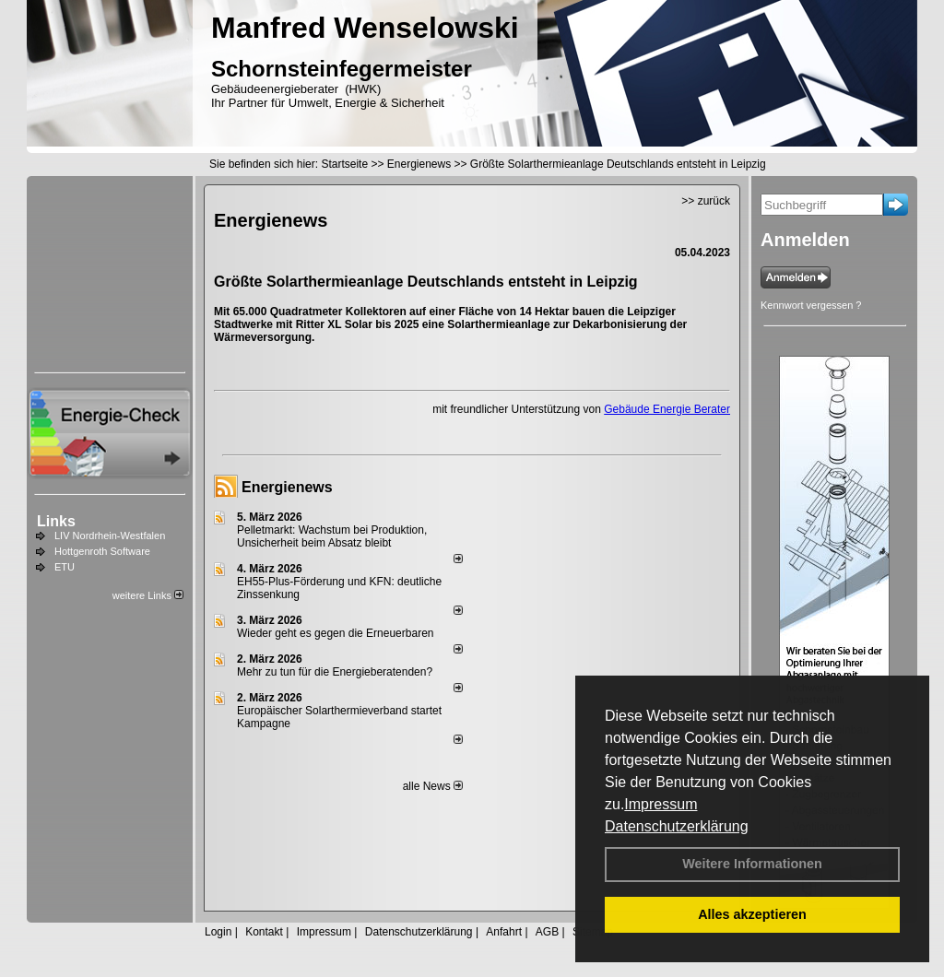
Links (56, 521)
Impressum (660, 804)
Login (218, 931)
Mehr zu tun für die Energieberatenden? (334, 671)
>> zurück (705, 200)
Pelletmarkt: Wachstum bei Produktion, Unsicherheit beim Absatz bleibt (332, 536)
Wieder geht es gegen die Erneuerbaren (335, 633)
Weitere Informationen (752, 863)
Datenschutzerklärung (677, 826)
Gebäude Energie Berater (667, 409)
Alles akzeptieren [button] (752, 914)
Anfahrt (504, 931)
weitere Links (147, 595)
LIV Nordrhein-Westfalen (109, 535)
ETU (64, 566)
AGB (547, 931)
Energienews (287, 487)
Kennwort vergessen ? (811, 305)
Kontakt (264, 931)
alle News (433, 786)
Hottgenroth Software (102, 551)
